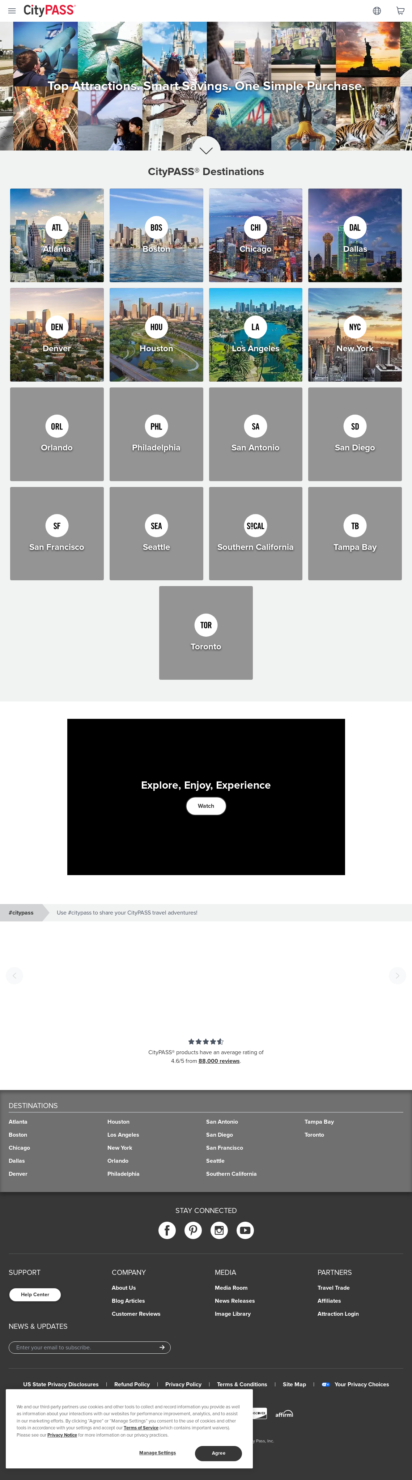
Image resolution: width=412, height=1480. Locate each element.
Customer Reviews (136, 1314)
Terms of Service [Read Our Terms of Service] (141, 1428)
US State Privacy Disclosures (61, 1384)
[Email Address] (90, 1347)
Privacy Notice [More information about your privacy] (62, 1435)
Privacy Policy (183, 1384)
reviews (230, 1061)
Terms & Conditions (242, 1384)
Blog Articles (128, 1301)
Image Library (233, 1314)
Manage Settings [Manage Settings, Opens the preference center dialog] (157, 1453)
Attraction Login (338, 1314)
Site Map (294, 1384)
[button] (206, 975)
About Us (124, 1288)
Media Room (231, 1288)
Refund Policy (132, 1384)
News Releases (235, 1301)
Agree (218, 1453)
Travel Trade (334, 1288)
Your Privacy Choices (355, 1384)
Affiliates (329, 1301)
